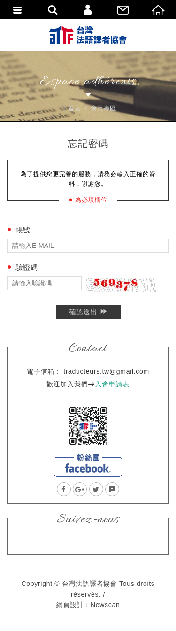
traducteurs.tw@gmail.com (106, 371)
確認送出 (88, 312)
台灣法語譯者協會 (88, 35)
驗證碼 (26, 267)
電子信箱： (44, 371)
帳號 (22, 230)
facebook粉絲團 (88, 465)
